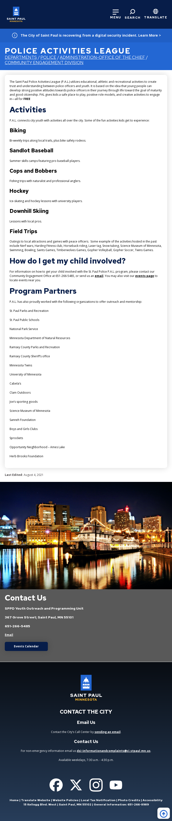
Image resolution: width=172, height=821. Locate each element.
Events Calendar (26, 646)
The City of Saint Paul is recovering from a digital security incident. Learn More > (91, 35)
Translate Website (35, 800)
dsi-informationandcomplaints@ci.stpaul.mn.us (113, 751)
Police (48, 57)
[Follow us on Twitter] (76, 785)
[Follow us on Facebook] (56, 785)
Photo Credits (129, 800)
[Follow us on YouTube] (115, 785)
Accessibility (152, 800)
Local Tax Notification (98, 800)
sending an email (107, 732)
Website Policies (65, 800)
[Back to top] (163, 813)
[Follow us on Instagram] (96, 785)
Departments (21, 57)
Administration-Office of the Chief (102, 57)
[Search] (132, 14)
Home (14, 800)
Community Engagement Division (44, 62)
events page (144, 276)
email (99, 276)
